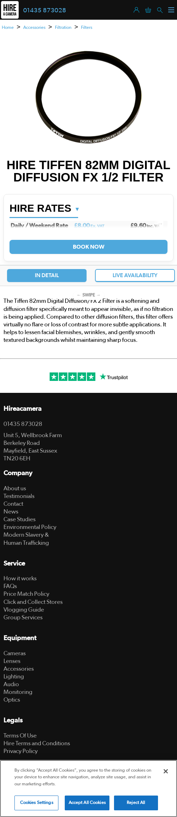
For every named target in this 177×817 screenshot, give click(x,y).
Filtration (63, 27)
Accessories (34, 27)
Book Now (88, 247)
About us (15, 488)
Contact (13, 504)
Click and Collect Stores (33, 602)
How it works (20, 578)
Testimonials (19, 496)
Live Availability (135, 275)
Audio (11, 684)
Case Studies (20, 519)
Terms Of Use (20, 736)
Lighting (14, 676)
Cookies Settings (36, 803)
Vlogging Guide (24, 610)
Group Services (23, 617)
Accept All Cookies (87, 803)
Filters (86, 27)
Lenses (12, 661)
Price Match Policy (26, 594)
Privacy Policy (21, 751)
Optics (12, 700)
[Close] (165, 772)
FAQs (10, 586)
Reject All (136, 803)
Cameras (15, 653)
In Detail (47, 275)
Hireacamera (23, 409)
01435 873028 (44, 10)
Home (8, 27)
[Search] (159, 9)
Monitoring (18, 692)
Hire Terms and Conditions (37, 743)
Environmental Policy (30, 527)
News (11, 512)
